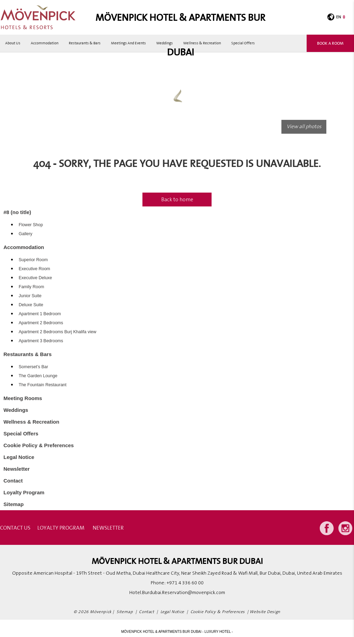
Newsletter (16, 469)
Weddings (164, 43)
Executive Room (34, 268)
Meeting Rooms (22, 398)
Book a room (330, 43)
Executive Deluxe (35, 277)
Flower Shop (31, 224)
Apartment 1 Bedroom (40, 313)
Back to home (177, 199)
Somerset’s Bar (33, 366)
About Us (12, 43)
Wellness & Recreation (202, 43)
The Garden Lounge (38, 375)
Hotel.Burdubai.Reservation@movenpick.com (177, 592)
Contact (13, 481)
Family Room (31, 286)
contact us (15, 527)
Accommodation (44, 43)
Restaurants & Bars (85, 43)
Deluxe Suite (31, 304)
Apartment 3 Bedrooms (41, 340)
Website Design (265, 612)
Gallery (25, 233)
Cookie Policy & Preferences (38, 445)
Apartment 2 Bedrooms (41, 322)
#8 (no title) (17, 212)
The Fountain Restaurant (42, 384)
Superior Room (33, 259)
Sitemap (13, 504)
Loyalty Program (23, 492)
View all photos (304, 127)
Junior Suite (30, 295)
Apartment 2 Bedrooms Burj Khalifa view (57, 331)
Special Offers (243, 43)
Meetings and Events (128, 43)
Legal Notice (18, 457)
